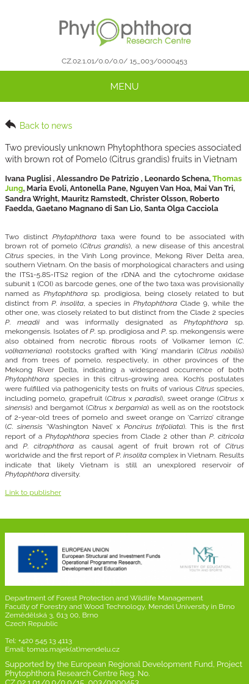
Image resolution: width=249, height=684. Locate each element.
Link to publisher (33, 492)
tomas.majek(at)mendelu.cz (73, 649)
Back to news (38, 125)
